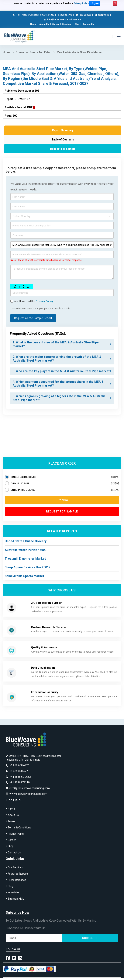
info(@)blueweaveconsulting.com (28, 788)
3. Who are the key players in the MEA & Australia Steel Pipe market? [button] (62, 371)
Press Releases (17, 879)
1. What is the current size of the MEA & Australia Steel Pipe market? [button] (56, 344)
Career (55, 24)
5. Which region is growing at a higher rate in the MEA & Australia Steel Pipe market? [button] (59, 398)
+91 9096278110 (101, 15)
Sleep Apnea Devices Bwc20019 (27, 567)
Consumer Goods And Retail (33, 52)
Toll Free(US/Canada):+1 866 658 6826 (33, 15)
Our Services (15, 867)
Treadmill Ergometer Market (25, 558)
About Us (44, 24)
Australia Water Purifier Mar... (26, 550)
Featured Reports (18, 873)
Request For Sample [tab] (62, 148)
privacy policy (44, 301)
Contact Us (88, 24)
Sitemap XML (16, 898)
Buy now (62, 500)
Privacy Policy (81, 3)
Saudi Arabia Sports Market (24, 576)
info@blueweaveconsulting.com (62, 19)
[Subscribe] (34, 938)
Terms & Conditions (19, 827)
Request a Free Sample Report (33, 318)
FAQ (10, 846)
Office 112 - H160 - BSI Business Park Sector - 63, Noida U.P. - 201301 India (33, 757)
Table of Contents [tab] (63, 139)
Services (66, 24)
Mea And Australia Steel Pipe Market (79, 52)
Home (33, 24)
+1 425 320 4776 (64, 15)
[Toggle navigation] (118, 36)
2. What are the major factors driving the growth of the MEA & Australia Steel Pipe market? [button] (57, 358)
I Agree (94, 3)
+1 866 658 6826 (17, 765)
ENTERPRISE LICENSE (23, 489)
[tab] (62, 344)
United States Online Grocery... (27, 541)
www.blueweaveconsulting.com (26, 793)
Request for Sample (62, 511)
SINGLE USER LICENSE (23, 477)
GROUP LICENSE (20, 483)
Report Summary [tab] (62, 130)
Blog (77, 24)
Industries (13, 892)
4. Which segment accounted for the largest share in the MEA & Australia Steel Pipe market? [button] (58, 383)
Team (11, 821)
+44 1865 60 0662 (82, 15)
